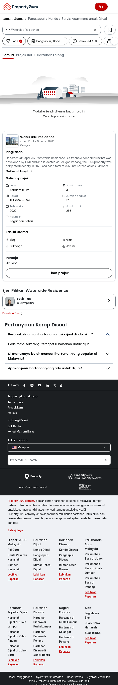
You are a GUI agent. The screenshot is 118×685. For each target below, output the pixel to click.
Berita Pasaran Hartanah (17, 557)
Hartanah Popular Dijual (18, 605)
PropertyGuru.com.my (21, 500)
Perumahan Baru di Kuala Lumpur (93, 568)
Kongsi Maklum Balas (21, 431)
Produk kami (15, 407)
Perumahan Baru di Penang (95, 580)
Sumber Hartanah (14, 567)
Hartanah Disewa (66, 542)
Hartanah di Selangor (66, 625)
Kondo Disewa (68, 549)
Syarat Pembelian (98, 672)
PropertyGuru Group (23, 396)
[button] (8, 55)
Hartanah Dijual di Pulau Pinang (18, 632)
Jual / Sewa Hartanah (92, 621)
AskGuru (13, 549)
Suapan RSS (93, 628)
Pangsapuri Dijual (41, 557)
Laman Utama (13, 19)
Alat (88, 603)
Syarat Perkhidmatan (49, 672)
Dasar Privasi (75, 672)
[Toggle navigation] (112, 6)
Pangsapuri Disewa (66, 557)
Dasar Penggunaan (20, 672)
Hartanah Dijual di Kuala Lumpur (18, 618)
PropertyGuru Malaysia (17, 542)
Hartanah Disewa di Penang (39, 632)
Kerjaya (12, 412)
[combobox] (51, 29)
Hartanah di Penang (66, 635)
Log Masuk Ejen (92, 611)
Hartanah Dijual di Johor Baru (18, 644)
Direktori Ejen (12, 313)
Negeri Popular (64, 605)
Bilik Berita (14, 426)
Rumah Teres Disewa (67, 567)
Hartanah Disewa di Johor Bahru (41, 646)
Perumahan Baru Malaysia (93, 544)
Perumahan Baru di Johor (94, 556)
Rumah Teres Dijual (42, 567)
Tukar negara (18, 440)
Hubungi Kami (18, 420)
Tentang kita (15, 402)
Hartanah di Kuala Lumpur (68, 615)
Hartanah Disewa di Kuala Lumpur (42, 618)
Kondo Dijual (41, 549)
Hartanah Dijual (40, 542)
